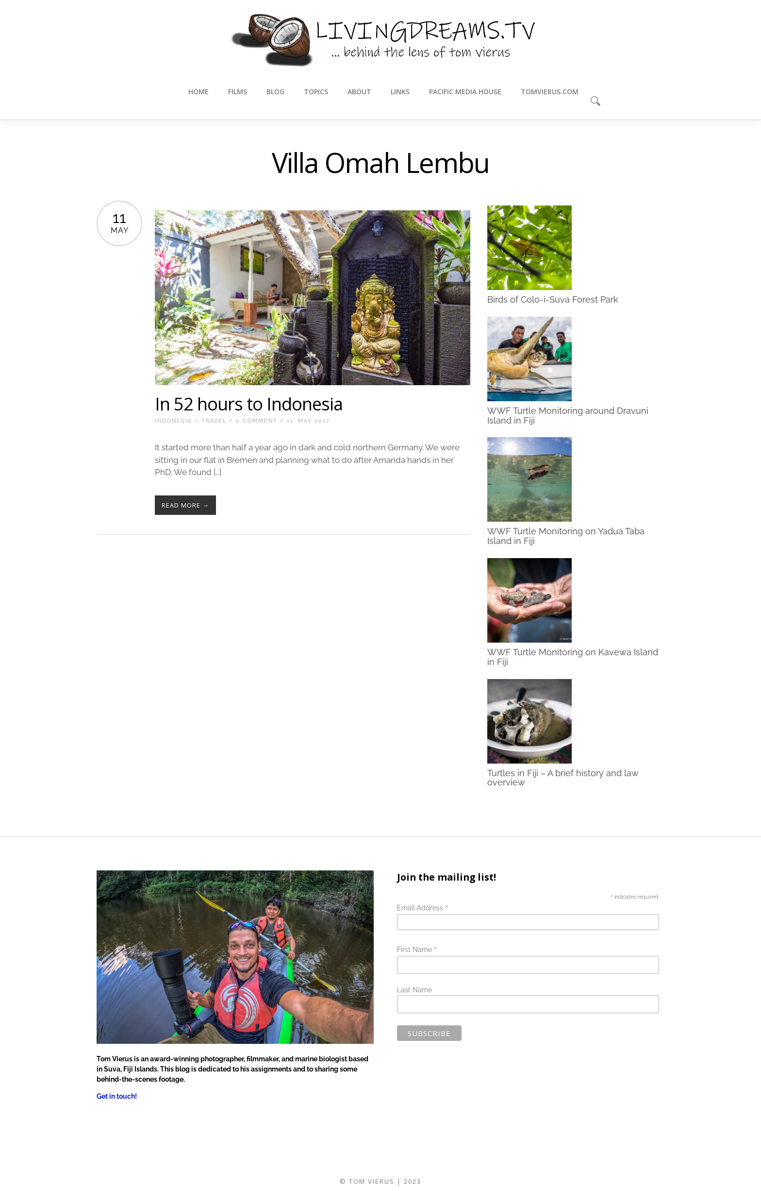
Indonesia (173, 421)
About (359, 91)
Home (198, 91)
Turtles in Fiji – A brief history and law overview (563, 777)
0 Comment (257, 421)
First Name (417, 949)
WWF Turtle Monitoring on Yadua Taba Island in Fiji (566, 536)
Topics (316, 91)
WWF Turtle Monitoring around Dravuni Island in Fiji (567, 415)
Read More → (185, 505)
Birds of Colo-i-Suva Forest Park (552, 299)
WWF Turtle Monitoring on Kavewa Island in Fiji (572, 656)
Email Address (422, 908)
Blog (275, 91)
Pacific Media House (465, 91)
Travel (214, 421)
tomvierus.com (550, 91)
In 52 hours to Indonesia (249, 404)
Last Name (414, 990)
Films (237, 91)
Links (400, 91)
